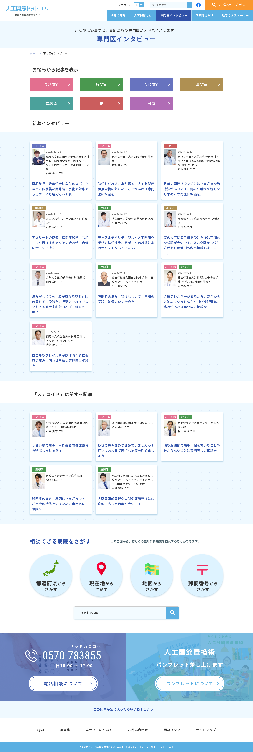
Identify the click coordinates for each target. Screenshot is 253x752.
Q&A (41, 729)
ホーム (34, 53)
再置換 (51, 103)
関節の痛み (118, 15)
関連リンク (171, 729)
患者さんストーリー (235, 15)
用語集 (65, 729)
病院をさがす (205, 15)
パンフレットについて (190, 683)
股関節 (101, 84)
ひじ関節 (151, 84)
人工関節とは (143, 15)
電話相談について (63, 683)
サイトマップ (206, 729)
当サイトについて (99, 729)
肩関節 (201, 84)
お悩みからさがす (229, 4)
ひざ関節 (51, 84)
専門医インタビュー (173, 15)
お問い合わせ (138, 729)
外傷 (151, 103)
